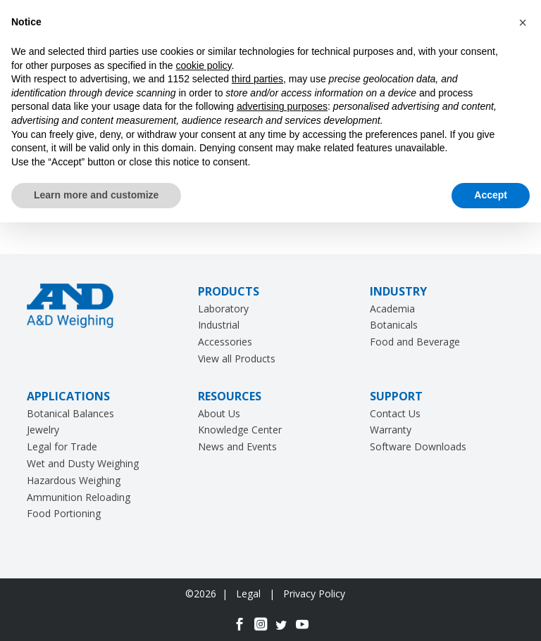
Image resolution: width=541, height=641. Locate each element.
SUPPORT (396, 396)
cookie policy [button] (203, 65)
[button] (522, 22)
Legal (249, 593)
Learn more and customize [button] (96, 195)
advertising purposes (282, 106)
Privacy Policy (314, 593)
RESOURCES (229, 396)
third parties (257, 78)
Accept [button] (490, 195)
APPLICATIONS (68, 396)
